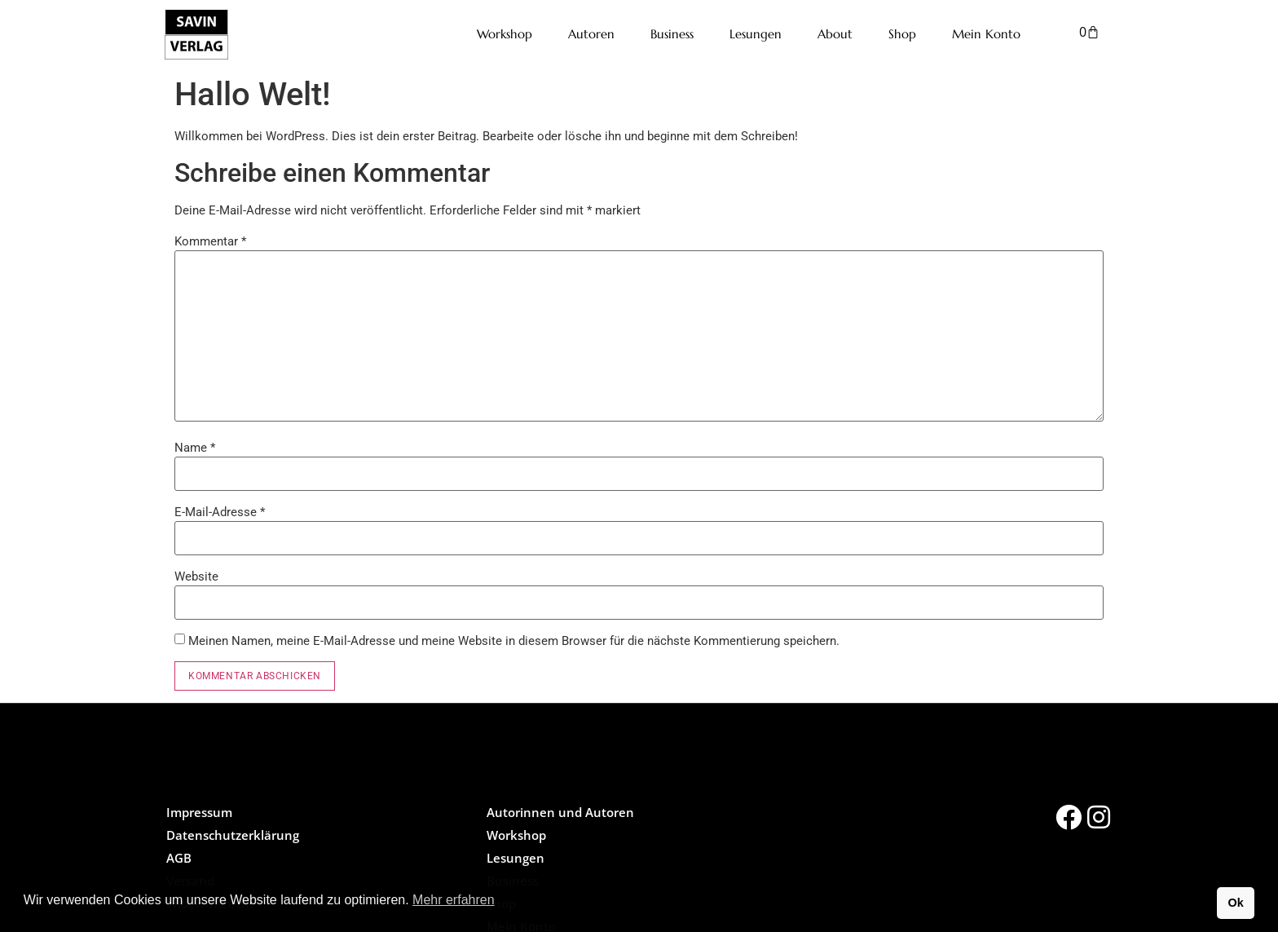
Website (196, 577)
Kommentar (210, 242)
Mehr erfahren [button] (453, 900)
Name (194, 448)
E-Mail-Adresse (219, 512)
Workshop (504, 34)
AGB (179, 858)
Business (672, 34)
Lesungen (755, 34)
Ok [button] (1235, 902)
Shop (902, 34)
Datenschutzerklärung (232, 835)
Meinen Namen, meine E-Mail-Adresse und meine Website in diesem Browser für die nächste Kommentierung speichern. (514, 641)
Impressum (199, 812)
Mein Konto (986, 34)
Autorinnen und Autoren (560, 812)
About (835, 34)
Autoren (591, 34)
